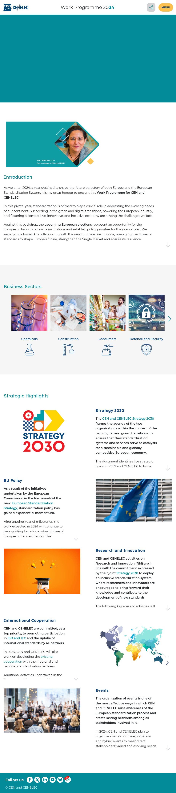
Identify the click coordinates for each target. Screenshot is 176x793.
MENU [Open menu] (166, 7)
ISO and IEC (17, 638)
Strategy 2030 (127, 573)
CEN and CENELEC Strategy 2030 (128, 418)
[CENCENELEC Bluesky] (60, 782)
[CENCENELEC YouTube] (53, 782)
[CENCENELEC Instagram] (68, 782)
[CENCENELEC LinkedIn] (45, 782)
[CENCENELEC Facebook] (30, 782)
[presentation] (169, 318)
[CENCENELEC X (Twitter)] (37, 782)
